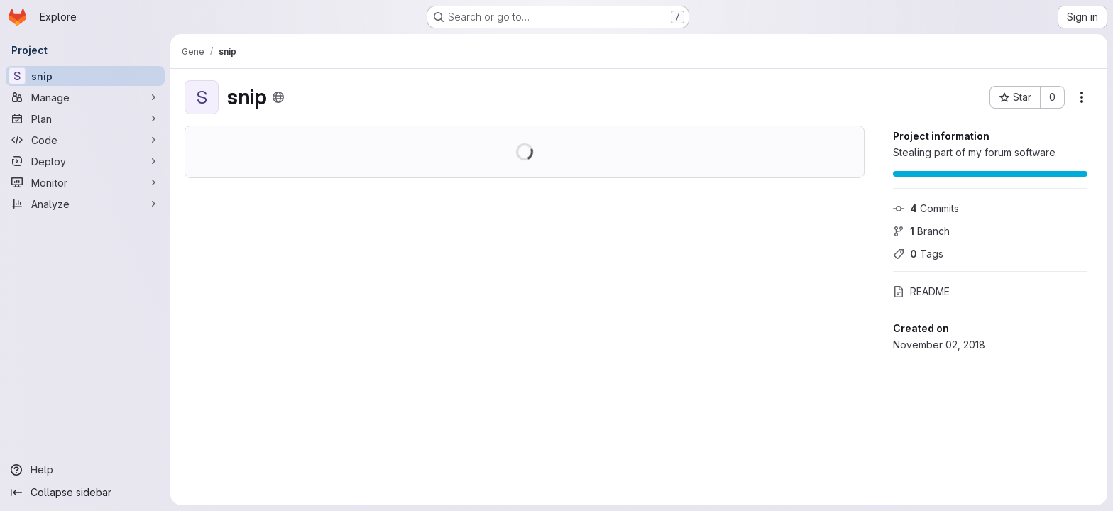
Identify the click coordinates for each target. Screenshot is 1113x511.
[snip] (85, 76)
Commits (926, 208)
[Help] (85, 470)
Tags (918, 254)
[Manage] (85, 97)
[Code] (85, 140)
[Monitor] (85, 182)
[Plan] (85, 118)
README (921, 291)
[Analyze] (85, 204)
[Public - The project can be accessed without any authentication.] (278, 97)
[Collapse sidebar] (85, 492)
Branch (921, 231)
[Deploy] (85, 161)
